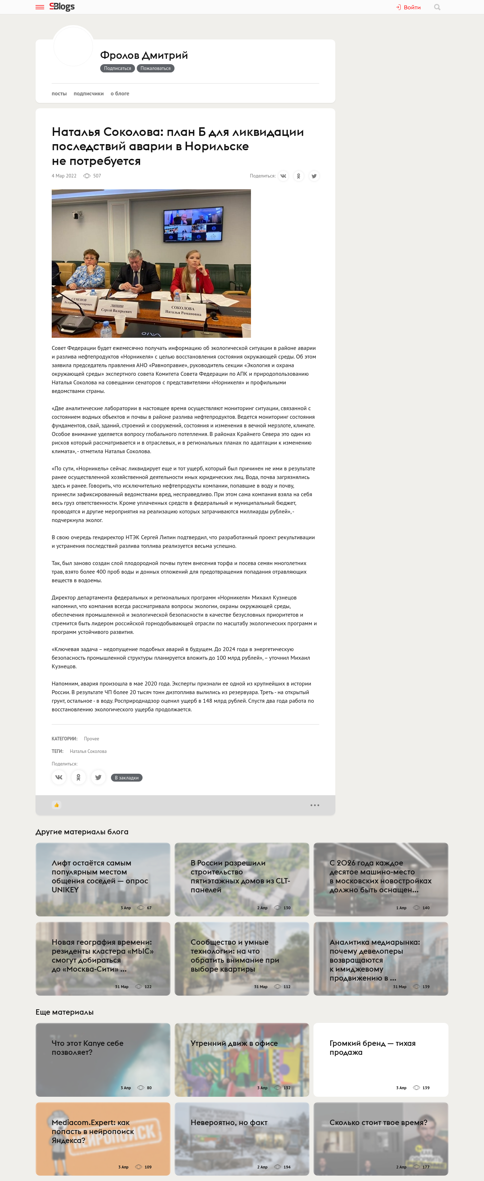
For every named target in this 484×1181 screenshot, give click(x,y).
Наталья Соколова (88, 751)
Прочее (91, 739)
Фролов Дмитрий (144, 55)
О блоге (120, 93)
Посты (59, 93)
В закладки (127, 777)
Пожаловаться (156, 68)
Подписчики (89, 93)
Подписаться (117, 68)
